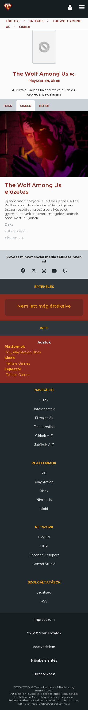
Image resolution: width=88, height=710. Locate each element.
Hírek (44, 400)
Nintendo (44, 500)
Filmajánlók (44, 418)
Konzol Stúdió (44, 564)
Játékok (36, 21)
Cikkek (25, 106)
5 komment (14, 237)
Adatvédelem (44, 647)
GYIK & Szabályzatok (44, 633)
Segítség (44, 592)
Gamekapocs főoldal (8, 7)
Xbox (44, 491)
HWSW (44, 537)
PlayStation (44, 482)
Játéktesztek (44, 409)
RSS (44, 601)
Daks (9, 224)
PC (44, 473)
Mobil (44, 509)
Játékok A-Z (44, 445)
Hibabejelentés (44, 660)
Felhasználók (44, 427)
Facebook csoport (44, 555)
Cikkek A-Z (44, 436)
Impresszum (44, 619)
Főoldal (13, 21)
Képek (44, 106)
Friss (8, 106)
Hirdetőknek (44, 674)
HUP (44, 546)
